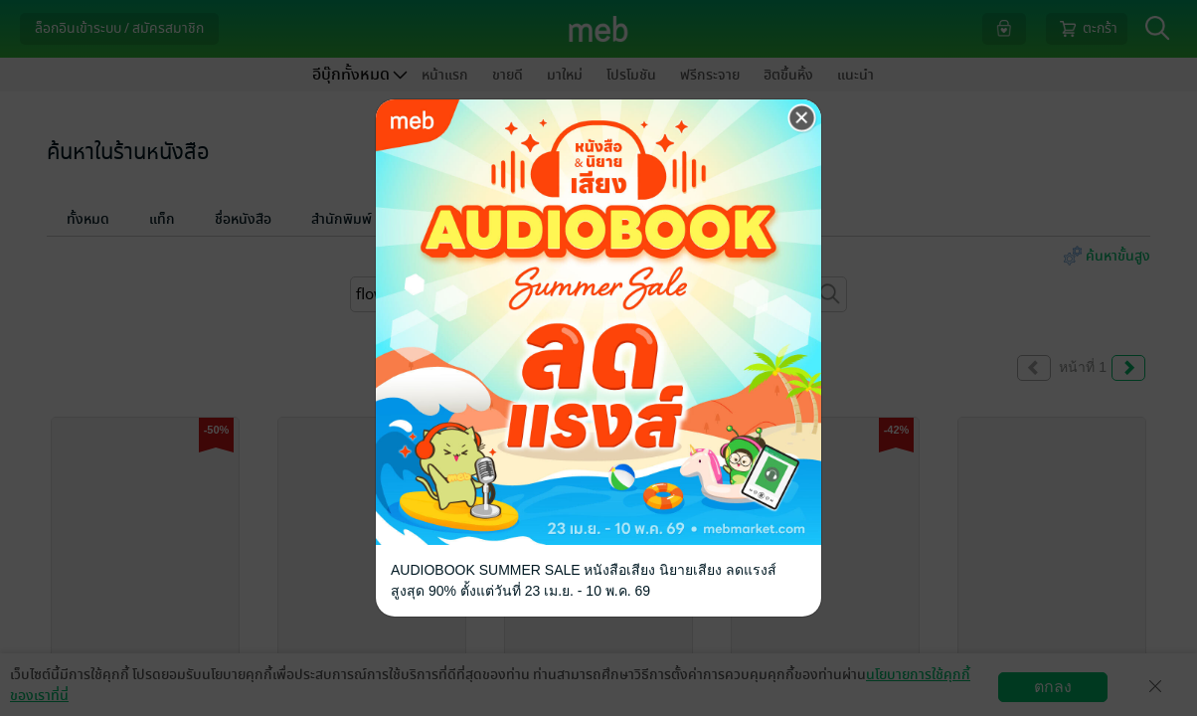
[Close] (802, 118)
